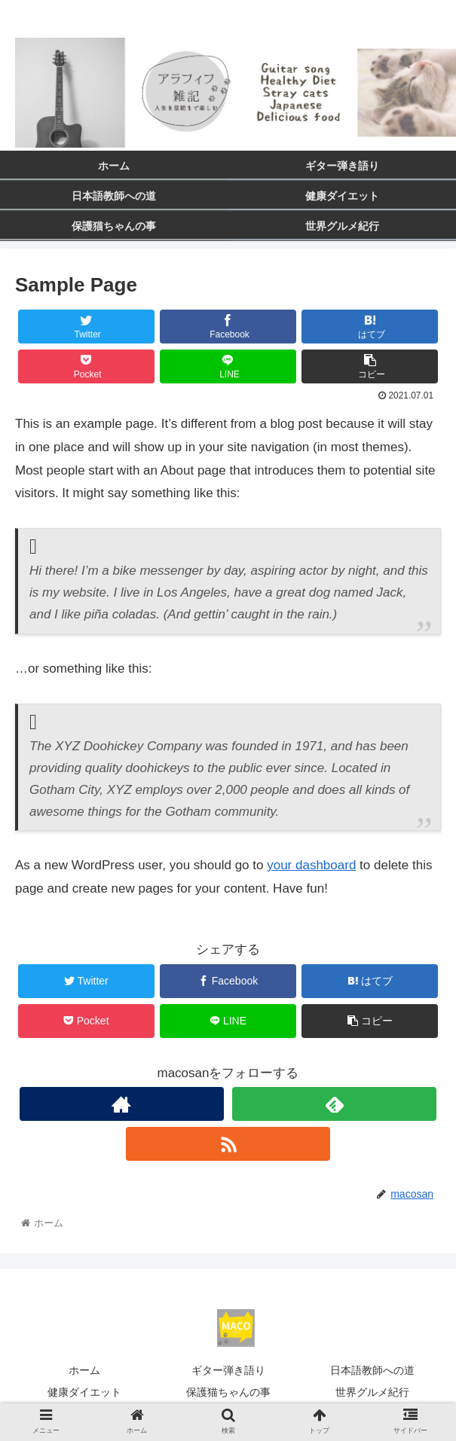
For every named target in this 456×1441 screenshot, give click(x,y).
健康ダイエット (84, 1392)
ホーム (84, 1370)
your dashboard (311, 865)
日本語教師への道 (372, 1370)
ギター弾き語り (228, 1370)
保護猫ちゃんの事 (228, 1392)
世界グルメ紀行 (372, 1392)
